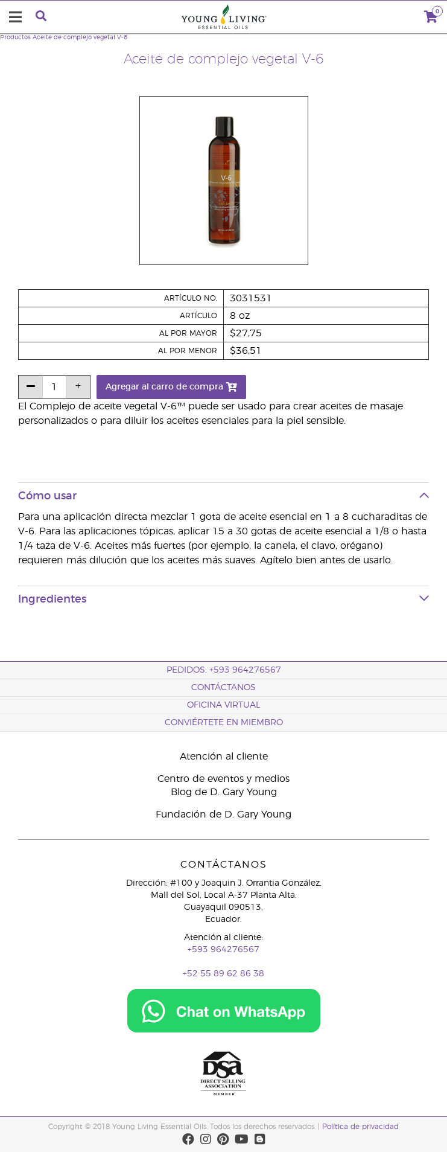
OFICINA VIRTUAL (223, 705)
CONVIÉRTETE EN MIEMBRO (224, 722)
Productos (15, 37)
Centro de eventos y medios (223, 779)
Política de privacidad (360, 1126)
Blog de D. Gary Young (224, 792)
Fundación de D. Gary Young (223, 814)
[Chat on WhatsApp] (223, 1006)
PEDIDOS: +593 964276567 (223, 670)
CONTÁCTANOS (223, 687)
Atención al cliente (224, 756)
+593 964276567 (223, 950)
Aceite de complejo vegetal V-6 (80, 37)
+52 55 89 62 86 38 (223, 974)
